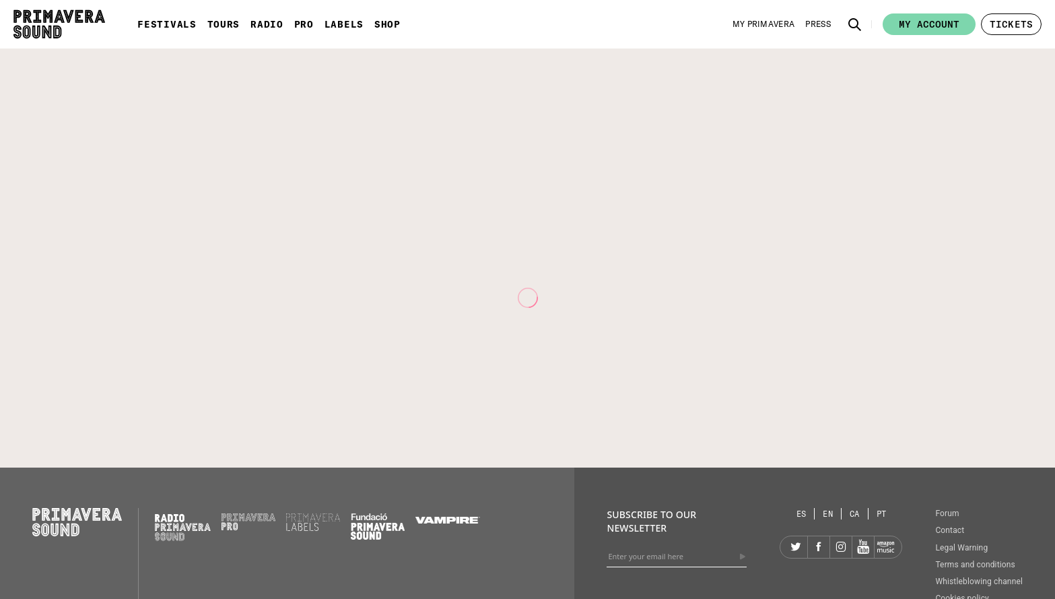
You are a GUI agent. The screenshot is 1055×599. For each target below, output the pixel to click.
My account (929, 24)
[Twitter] (796, 547)
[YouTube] (863, 547)
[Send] (742, 556)
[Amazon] (885, 547)
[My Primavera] (764, 24)
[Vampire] (447, 520)
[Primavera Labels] (313, 527)
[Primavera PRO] (248, 527)
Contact (949, 530)
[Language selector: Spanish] (801, 513)
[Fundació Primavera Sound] (378, 536)
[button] (855, 24)
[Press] (818, 24)
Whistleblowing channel (979, 581)
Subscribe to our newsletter (651, 521)
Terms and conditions (975, 564)
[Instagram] (841, 547)
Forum (947, 513)
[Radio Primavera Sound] (183, 527)
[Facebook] (818, 547)
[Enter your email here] (677, 556)
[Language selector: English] (828, 513)
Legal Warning (961, 548)
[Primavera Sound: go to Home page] (59, 24)
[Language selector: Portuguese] (882, 513)
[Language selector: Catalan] (855, 513)
